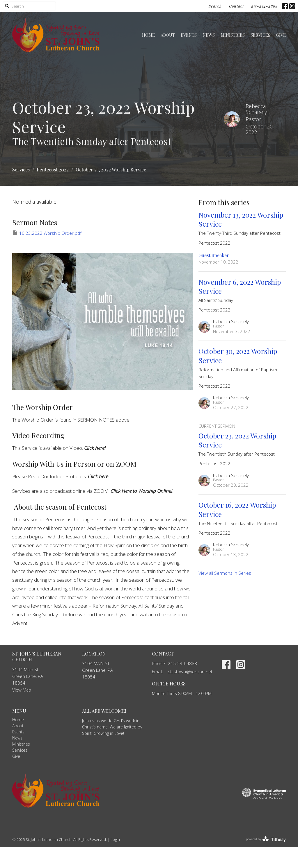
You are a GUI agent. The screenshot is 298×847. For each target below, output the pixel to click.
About (168, 35)
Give (281, 35)
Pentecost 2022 (53, 169)
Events (189, 35)
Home (148, 35)
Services (260, 35)
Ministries (233, 35)
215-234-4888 (264, 5)
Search (215, 5)
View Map (21, 690)
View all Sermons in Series (224, 573)
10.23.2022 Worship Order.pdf (46, 233)
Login (115, 839)
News (209, 35)
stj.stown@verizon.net (190, 671)
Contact (236, 5)
